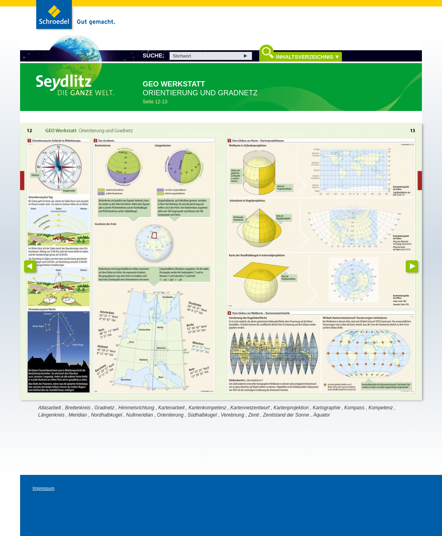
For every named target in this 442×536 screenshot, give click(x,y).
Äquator (321, 415)
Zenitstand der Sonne (286, 415)
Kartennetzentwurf (249, 408)
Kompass (354, 408)
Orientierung (170, 415)
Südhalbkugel (202, 415)
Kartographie (326, 408)
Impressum (43, 488)
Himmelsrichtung (136, 408)
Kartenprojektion (291, 408)
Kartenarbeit (171, 408)
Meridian (77, 415)
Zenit (253, 415)
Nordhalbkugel (106, 415)
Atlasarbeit (49, 408)
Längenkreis (51, 415)
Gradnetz (104, 408)
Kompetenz (380, 408)
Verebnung (232, 415)
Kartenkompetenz (207, 408)
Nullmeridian (139, 415)
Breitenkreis (77, 408)
